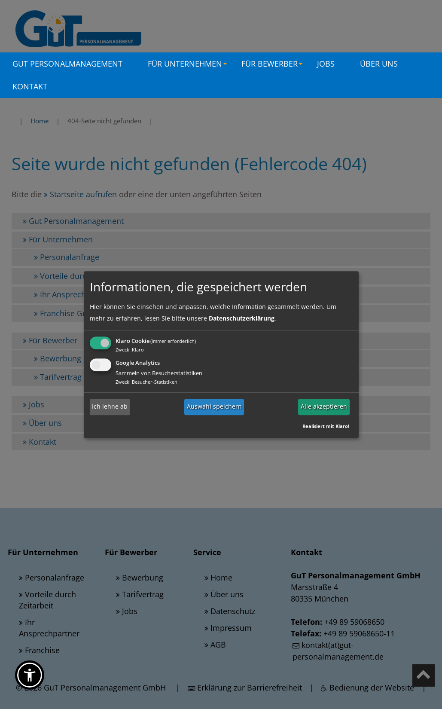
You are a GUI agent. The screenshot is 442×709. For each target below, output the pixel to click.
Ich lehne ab (110, 407)
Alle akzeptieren (324, 407)
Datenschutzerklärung (241, 318)
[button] (29, 675)
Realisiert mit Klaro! (325, 426)
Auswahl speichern (214, 407)
